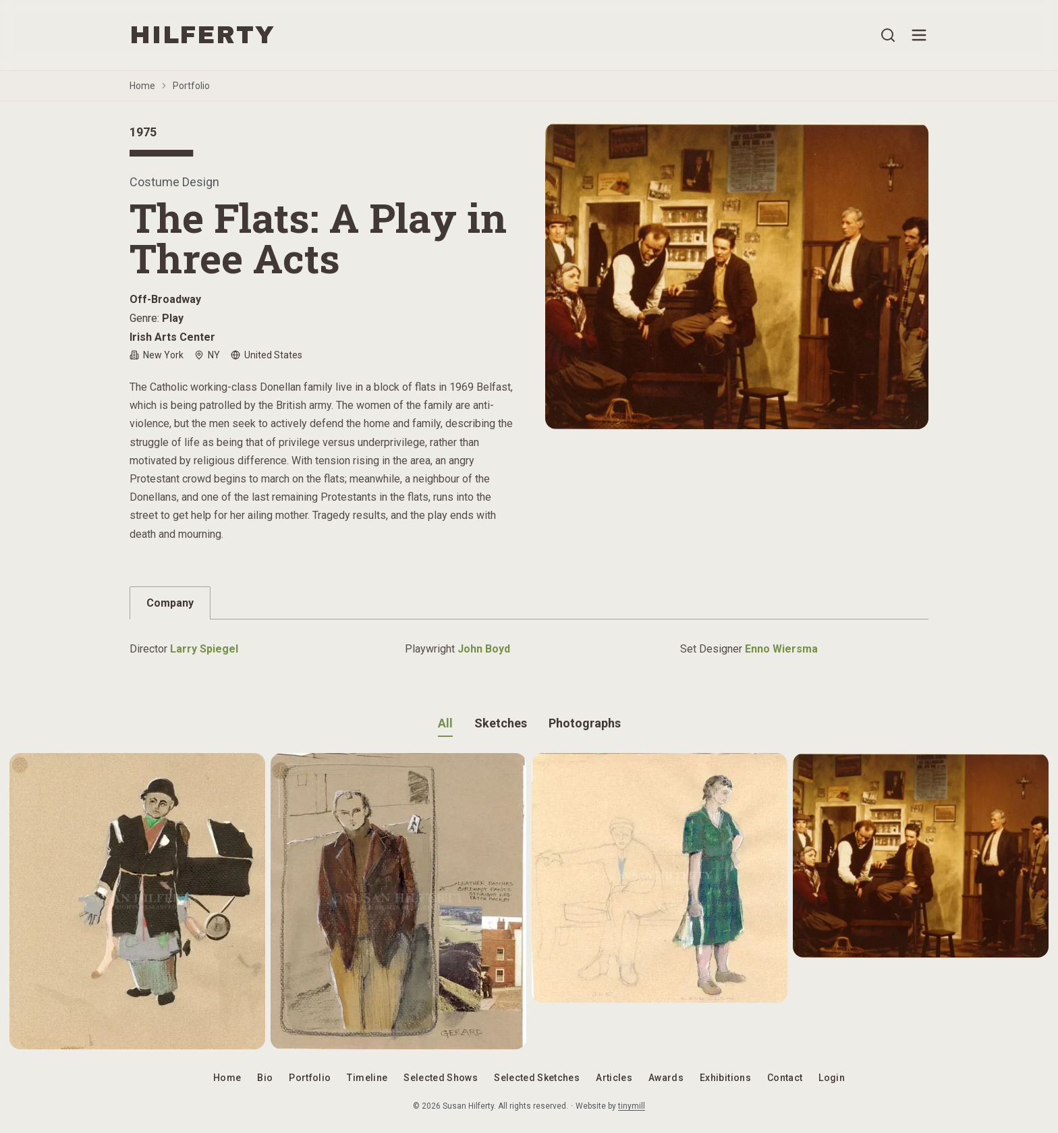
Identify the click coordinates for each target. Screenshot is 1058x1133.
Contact (784, 1077)
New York (157, 355)
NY (207, 355)
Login (831, 1077)
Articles (614, 1077)
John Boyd (483, 648)
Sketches (500, 723)
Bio (265, 1077)
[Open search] (888, 35)
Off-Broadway (165, 299)
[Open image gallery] (736, 276)
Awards (666, 1077)
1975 (143, 132)
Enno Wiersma (781, 648)
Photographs (585, 723)
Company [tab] (170, 603)
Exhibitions (725, 1077)
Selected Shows (440, 1077)
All (445, 723)
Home (142, 85)
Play (173, 318)
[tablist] (529, 602)
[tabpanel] (529, 642)
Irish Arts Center (172, 337)
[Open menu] (919, 35)
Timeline (367, 1077)
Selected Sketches (537, 1077)
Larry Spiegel (204, 648)
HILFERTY (202, 35)
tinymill (631, 1106)
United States (266, 355)
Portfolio (191, 85)
